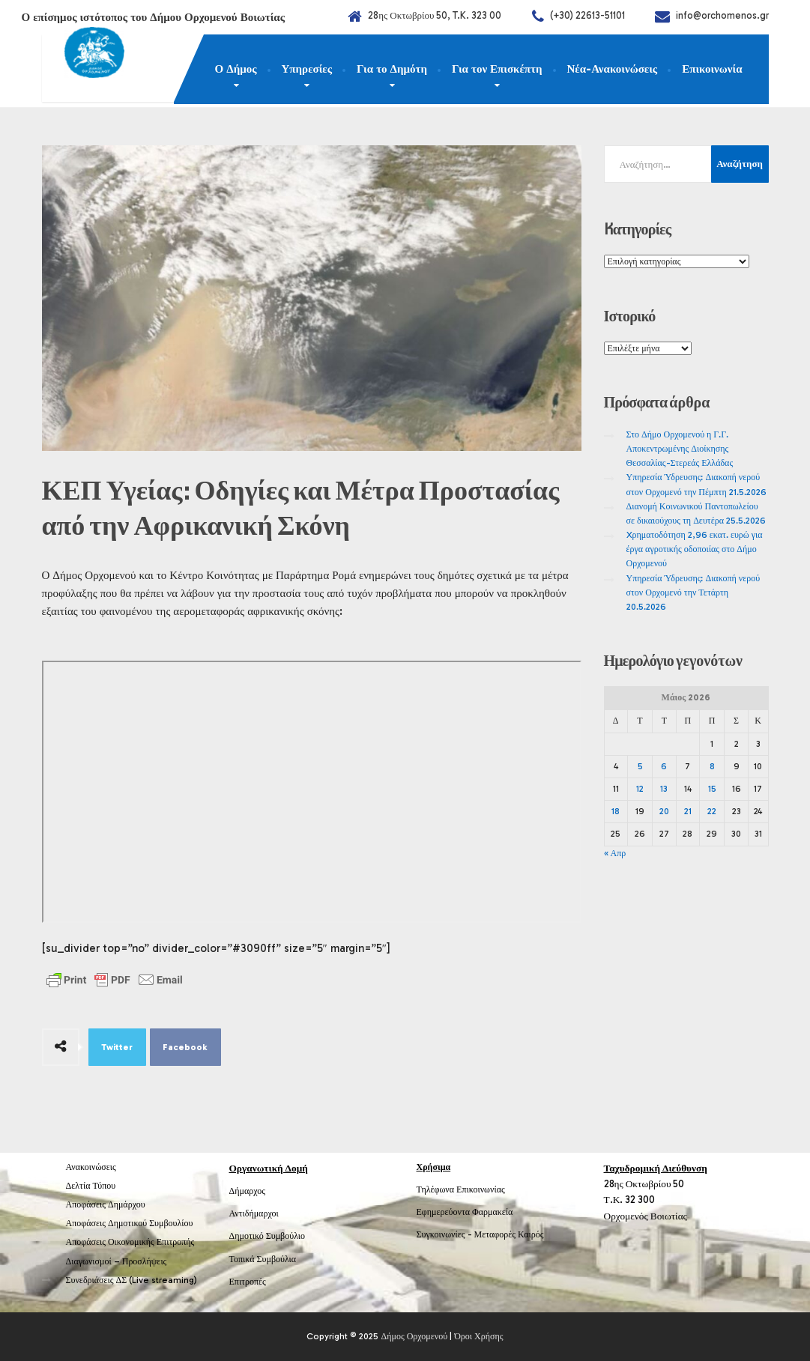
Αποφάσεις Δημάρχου (105, 1204)
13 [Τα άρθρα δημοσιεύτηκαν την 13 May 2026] (664, 788)
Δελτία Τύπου (91, 1185)
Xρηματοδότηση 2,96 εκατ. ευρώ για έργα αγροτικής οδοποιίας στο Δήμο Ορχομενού (694, 549)
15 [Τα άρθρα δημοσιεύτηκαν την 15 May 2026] (712, 788)
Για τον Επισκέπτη (497, 69)
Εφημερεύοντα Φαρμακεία (465, 1212)
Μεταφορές (495, 1234)
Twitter (117, 1047)
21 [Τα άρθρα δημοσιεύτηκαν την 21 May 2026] (688, 811)
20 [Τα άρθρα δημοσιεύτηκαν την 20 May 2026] (664, 811)
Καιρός (530, 1234)
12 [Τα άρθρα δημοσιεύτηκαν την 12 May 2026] (640, 788)
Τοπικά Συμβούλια (263, 1259)
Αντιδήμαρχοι (254, 1213)
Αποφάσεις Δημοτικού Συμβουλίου (129, 1223)
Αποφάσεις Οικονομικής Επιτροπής (130, 1242)
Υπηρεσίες (307, 69)
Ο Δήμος (236, 69)
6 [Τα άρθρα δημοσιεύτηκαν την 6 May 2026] (664, 766)
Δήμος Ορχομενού (414, 1336)
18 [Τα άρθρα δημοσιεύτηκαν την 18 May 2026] (615, 811)
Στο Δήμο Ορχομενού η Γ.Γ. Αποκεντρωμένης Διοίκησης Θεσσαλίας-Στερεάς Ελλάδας (680, 448)
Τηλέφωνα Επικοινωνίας (461, 1189)
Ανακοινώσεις (91, 1167)
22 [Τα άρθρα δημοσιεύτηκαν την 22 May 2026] (711, 811)
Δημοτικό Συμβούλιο (267, 1236)
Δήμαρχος (247, 1191)
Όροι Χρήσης (478, 1336)
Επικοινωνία (712, 69)
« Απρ (615, 853)
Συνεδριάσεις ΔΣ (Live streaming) (132, 1280)
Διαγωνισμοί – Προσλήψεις (116, 1261)
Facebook (185, 1047)
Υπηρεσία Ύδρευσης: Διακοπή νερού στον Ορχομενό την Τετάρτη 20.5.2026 (693, 592)
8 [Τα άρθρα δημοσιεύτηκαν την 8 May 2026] (712, 766)
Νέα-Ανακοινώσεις (612, 69)
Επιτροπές (247, 1281)
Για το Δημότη (392, 69)
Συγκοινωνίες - (445, 1234)
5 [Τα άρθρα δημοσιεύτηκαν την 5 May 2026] (640, 766)
